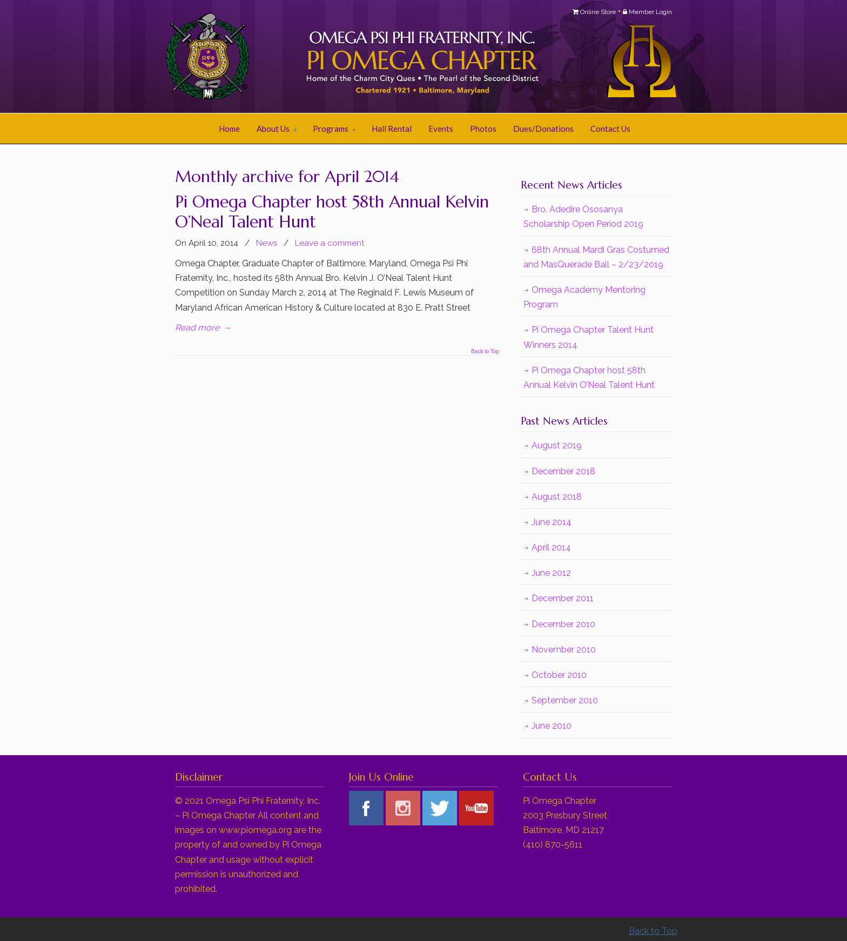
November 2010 (564, 649)
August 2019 (557, 445)
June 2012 (551, 573)
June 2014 (552, 522)
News (266, 243)
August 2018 (557, 497)
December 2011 (563, 598)
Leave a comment (330, 243)
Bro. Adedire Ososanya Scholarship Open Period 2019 (583, 216)
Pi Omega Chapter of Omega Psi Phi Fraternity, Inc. (310, 57)
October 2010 (559, 675)
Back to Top (485, 351)
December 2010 (563, 624)
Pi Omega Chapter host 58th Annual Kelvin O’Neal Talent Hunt (332, 211)
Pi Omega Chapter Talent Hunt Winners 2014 (588, 337)
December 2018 (563, 471)
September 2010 (565, 700)
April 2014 (551, 547)
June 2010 (552, 726)
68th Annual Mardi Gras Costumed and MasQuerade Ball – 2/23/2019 (596, 257)
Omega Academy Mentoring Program (584, 297)
